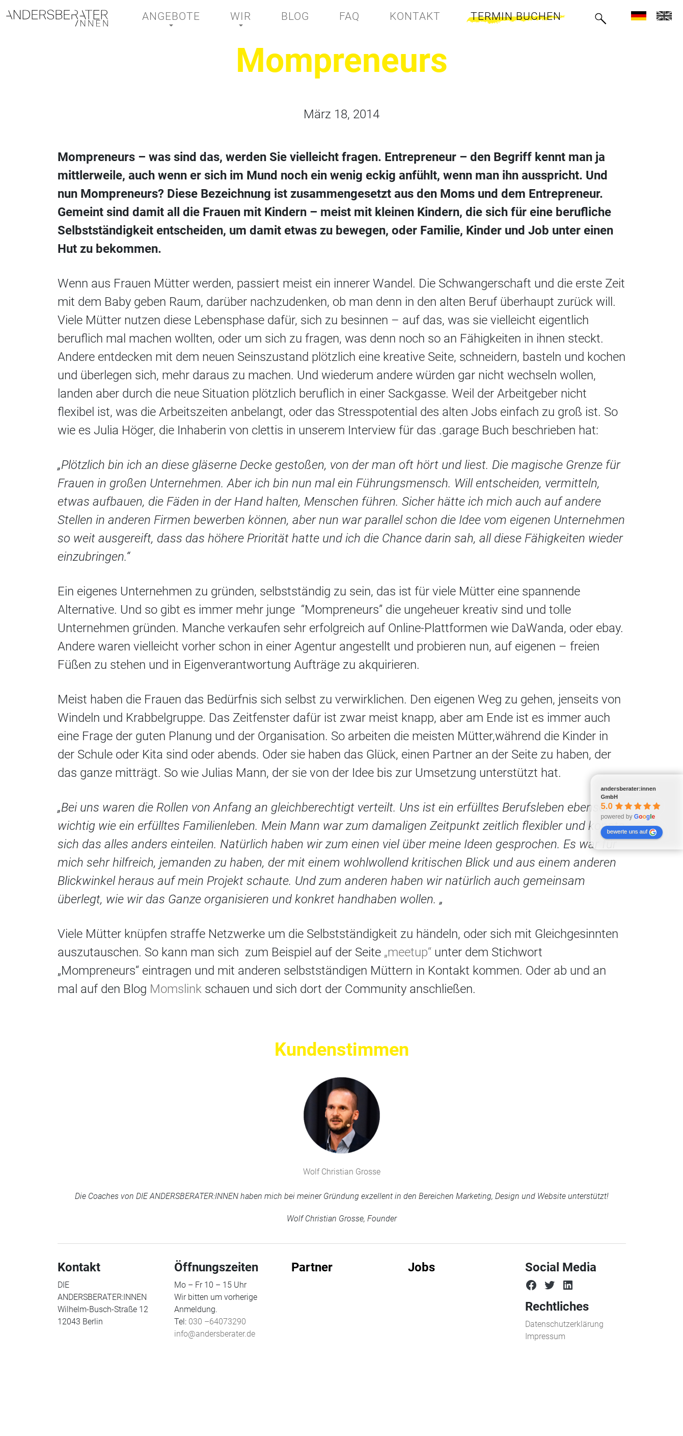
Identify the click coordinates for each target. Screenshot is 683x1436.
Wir (240, 16)
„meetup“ (407, 952)
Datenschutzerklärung (564, 1324)
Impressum (545, 1336)
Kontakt (415, 16)
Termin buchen (516, 16)
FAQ (349, 16)
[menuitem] (638, 15)
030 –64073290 (217, 1321)
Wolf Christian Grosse (341, 1172)
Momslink (176, 989)
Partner (312, 1267)
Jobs (421, 1267)
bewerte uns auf (631, 832)
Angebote (171, 16)
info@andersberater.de (214, 1334)
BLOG (295, 16)
